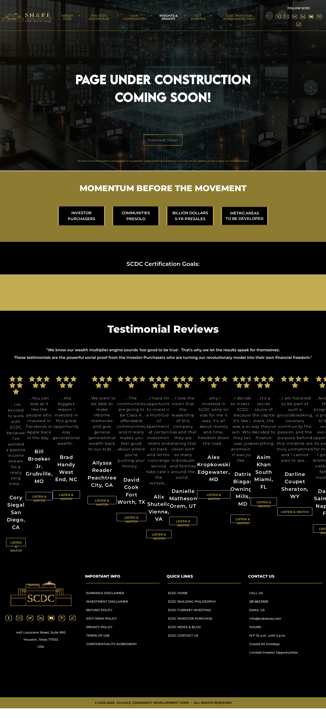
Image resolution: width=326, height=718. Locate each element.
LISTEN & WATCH (16, 546)
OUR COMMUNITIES (134, 17)
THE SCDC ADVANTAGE (99, 17)
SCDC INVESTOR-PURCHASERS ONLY (239, 17)
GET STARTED (198, 17)
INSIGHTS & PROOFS (168, 17)
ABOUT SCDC (67, 17)
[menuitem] (113, 595)
